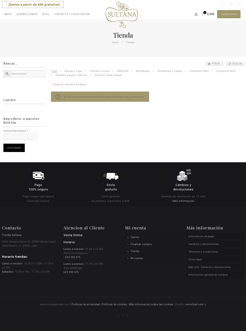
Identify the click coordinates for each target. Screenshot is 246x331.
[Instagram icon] (231, 4)
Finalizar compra (141, 244)
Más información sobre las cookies (151, 304)
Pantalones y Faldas (169, 71)
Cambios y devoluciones (203, 244)
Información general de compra (208, 274)
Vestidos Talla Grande (108, 75)
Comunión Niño (199, 71)
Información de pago (201, 236)
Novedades (143, 71)
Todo (54, 71)
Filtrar (214, 63)
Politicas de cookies (114, 304)
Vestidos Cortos (100, 71)
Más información (183, 201)
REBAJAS (123, 71)
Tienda (135, 251)
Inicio (115, 42)
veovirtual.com (194, 304)
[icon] (239, 4)
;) (205, 304)
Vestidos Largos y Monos (71, 75)
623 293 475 (72, 257)
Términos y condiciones (203, 251)
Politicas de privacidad (86, 304)
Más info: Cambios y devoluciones (209, 267)
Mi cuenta (137, 258)
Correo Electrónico (15, 130)
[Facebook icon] (222, 4)
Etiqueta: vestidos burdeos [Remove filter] (69, 84)
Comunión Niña (225, 71)
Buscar (235, 63)
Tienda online (229, 14)
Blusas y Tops (73, 71)
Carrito (135, 237)
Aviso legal (195, 259)
